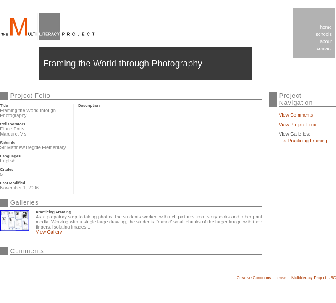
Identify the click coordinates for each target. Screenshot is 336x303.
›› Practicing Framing (305, 140)
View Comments (296, 114)
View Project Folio (297, 124)
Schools (324, 34)
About (326, 41)
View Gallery (49, 231)
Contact (324, 48)
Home (326, 26)
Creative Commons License (261, 277)
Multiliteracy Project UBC (313, 277)
